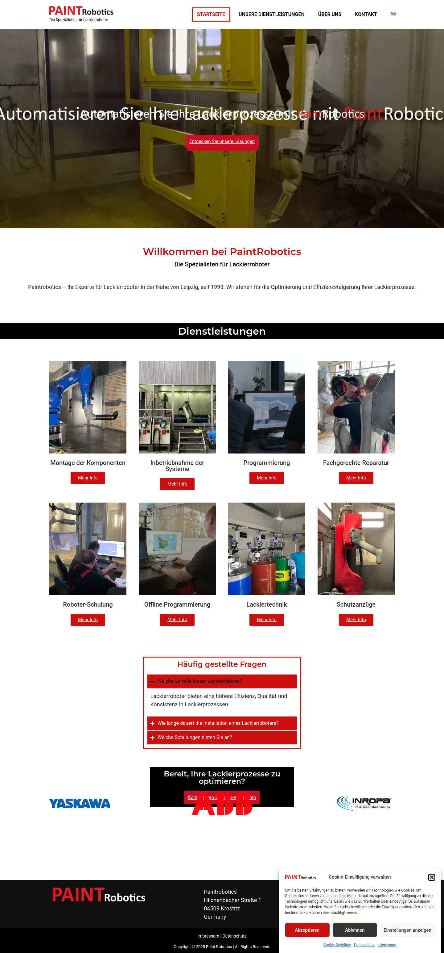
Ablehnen (354, 930)
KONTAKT (366, 14)
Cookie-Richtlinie (337, 945)
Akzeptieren (307, 930)
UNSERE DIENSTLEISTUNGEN (272, 14)
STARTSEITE (211, 14)
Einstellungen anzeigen (407, 930)
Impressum (387, 945)
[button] (432, 877)
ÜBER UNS (329, 14)
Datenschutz (364, 945)
